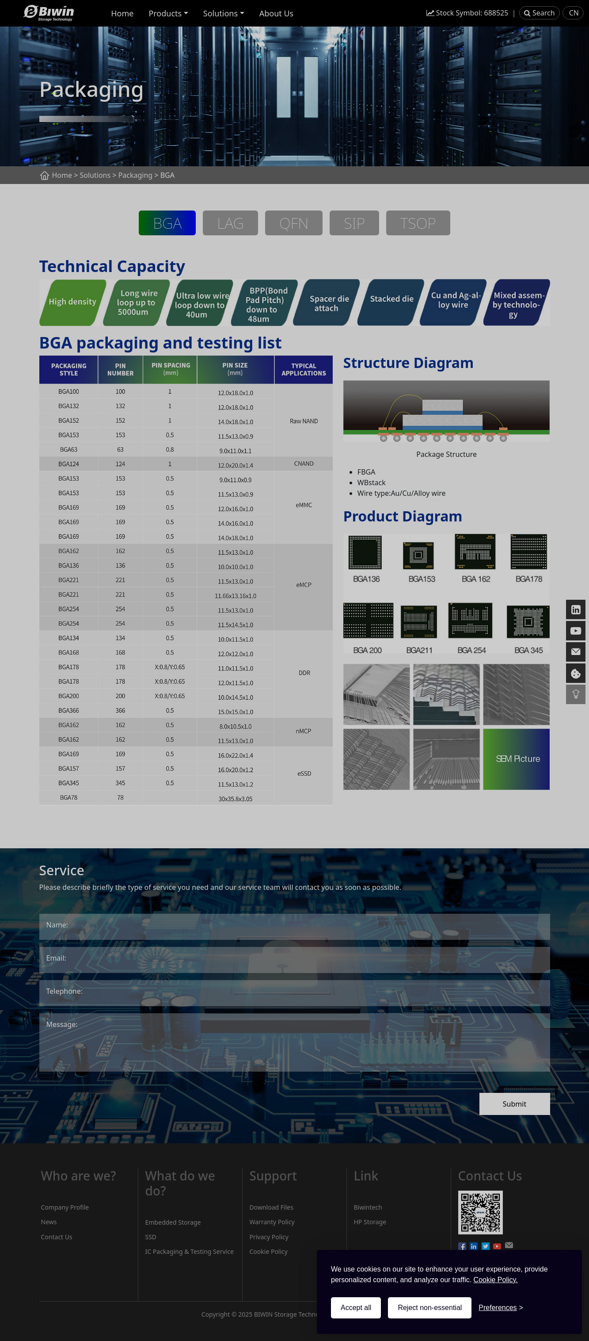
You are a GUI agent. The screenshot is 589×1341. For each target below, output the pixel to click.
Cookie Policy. (496, 1280)
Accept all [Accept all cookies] (356, 1307)
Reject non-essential (430, 1307)
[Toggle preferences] (501, 1308)
